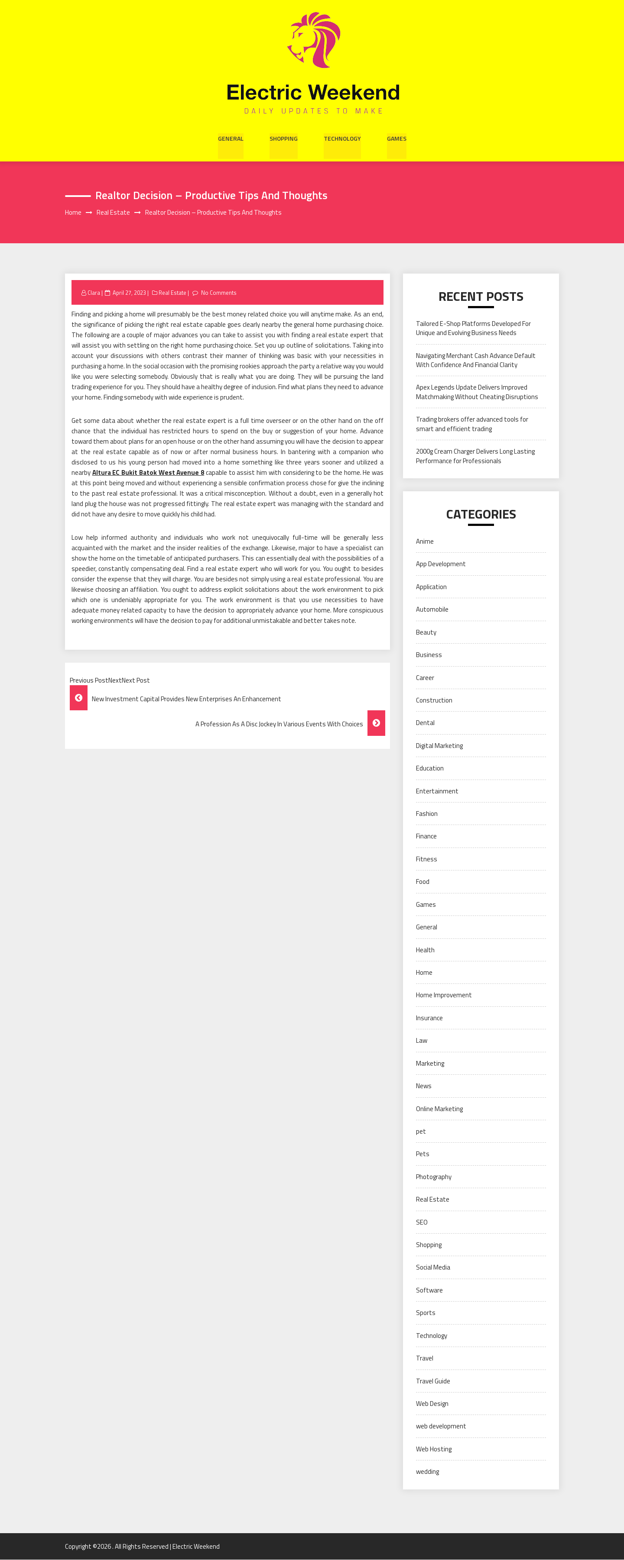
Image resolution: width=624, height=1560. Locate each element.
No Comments (219, 292)
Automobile (432, 610)
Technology (342, 137)
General (231, 137)
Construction (434, 701)
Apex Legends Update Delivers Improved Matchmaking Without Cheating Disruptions (477, 392)
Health (425, 950)
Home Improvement (444, 995)
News (424, 1086)
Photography (434, 1177)
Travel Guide (433, 1381)
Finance (426, 836)
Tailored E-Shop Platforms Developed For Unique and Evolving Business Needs (473, 328)
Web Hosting (434, 1449)
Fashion (427, 814)
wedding (427, 1472)
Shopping (284, 137)
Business (429, 655)
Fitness (426, 859)
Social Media (433, 1268)
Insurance (429, 1018)
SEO (422, 1222)
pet (421, 1132)
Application (431, 587)
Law (421, 1041)
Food (422, 882)
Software (429, 1290)
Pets (422, 1154)
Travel (424, 1358)
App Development (441, 564)
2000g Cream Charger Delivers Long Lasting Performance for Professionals (475, 456)
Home (424, 973)
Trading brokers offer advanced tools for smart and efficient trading (472, 424)
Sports (426, 1313)
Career (425, 678)
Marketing (430, 1063)
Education (430, 769)
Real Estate (173, 292)
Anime (425, 542)
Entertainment (437, 791)
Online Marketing (439, 1109)
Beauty (426, 632)
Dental (425, 723)
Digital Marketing (439, 746)
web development (441, 1426)
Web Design (432, 1404)
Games (396, 137)
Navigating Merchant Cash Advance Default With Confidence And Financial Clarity (476, 360)
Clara (94, 292)
